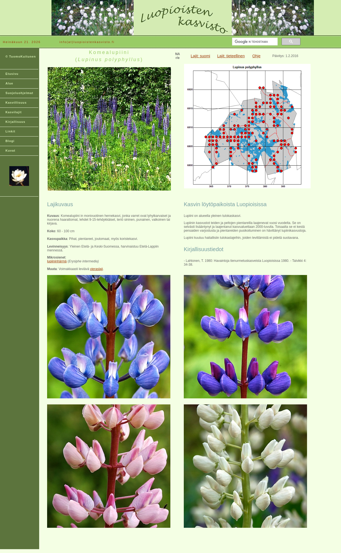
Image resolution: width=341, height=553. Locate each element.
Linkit (10, 131)
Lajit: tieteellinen (231, 56)
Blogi (10, 141)
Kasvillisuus (16, 102)
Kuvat (10, 150)
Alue (9, 83)
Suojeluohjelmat (19, 93)
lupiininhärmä (57, 261)
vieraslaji (96, 269)
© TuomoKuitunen (20, 56)
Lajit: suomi (200, 56)
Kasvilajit (13, 112)
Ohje (256, 56)
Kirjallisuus (15, 121)
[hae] (254, 41)
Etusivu (11, 73)
